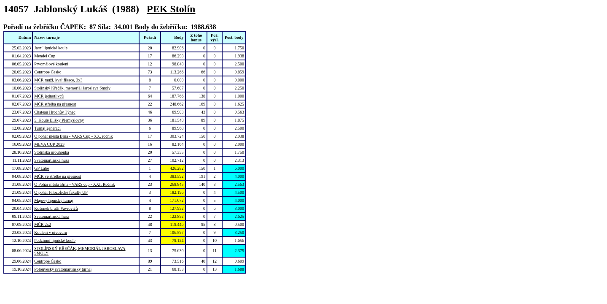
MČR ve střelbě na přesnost (57, 176)
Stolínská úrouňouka (51, 152)
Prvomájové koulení (51, 64)
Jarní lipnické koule (50, 48)
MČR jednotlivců (49, 96)
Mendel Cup (44, 56)
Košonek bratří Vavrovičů (56, 208)
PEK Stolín (171, 8)
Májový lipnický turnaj (53, 200)
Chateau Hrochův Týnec (54, 112)
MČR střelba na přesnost (55, 104)
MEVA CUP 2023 (49, 144)
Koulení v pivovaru (50, 232)
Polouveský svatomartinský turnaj (62, 269)
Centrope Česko (47, 72)
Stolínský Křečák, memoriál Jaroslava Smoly (72, 88)
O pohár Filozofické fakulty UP (61, 192)
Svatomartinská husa (51, 160)
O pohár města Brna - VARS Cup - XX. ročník (73, 136)
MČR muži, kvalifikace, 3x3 (58, 80)
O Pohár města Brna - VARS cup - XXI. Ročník (74, 184)
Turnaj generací (47, 128)
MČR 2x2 (42, 224)
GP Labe (41, 168)
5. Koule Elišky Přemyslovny (59, 120)
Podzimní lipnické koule (54, 240)
